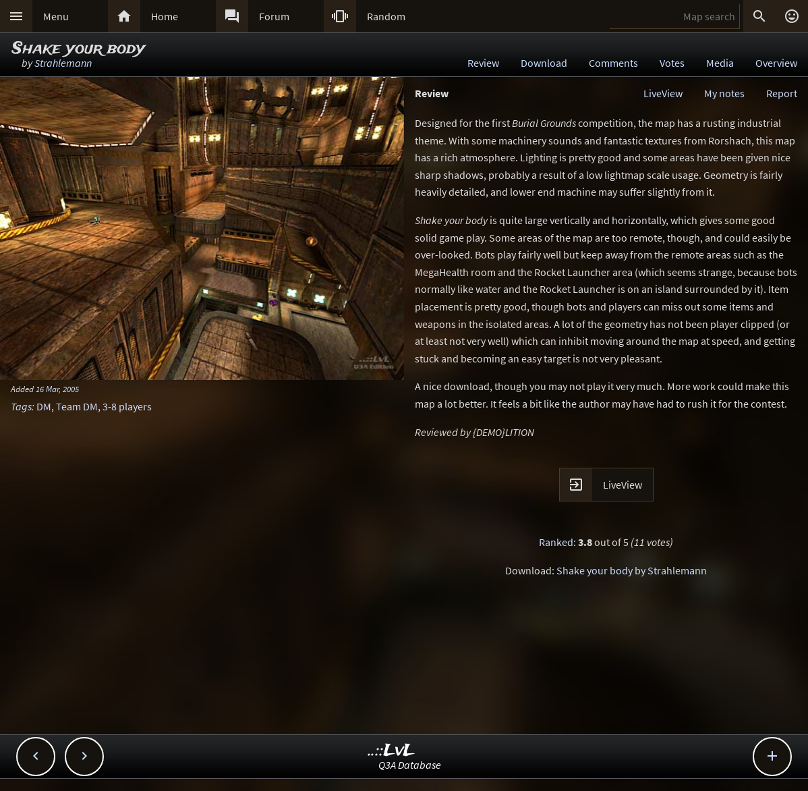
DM (43, 406)
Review (483, 63)
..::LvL (391, 751)
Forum (274, 16)
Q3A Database (409, 764)
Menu (56, 16)
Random (386, 16)
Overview (776, 63)
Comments (613, 63)
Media (720, 63)
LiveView (663, 93)
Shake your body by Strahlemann (631, 570)
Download (544, 63)
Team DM (77, 406)
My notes (724, 93)
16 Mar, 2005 (57, 388)
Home (164, 16)
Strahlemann (63, 63)
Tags (21, 406)
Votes (672, 63)
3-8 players (127, 406)
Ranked (556, 542)
